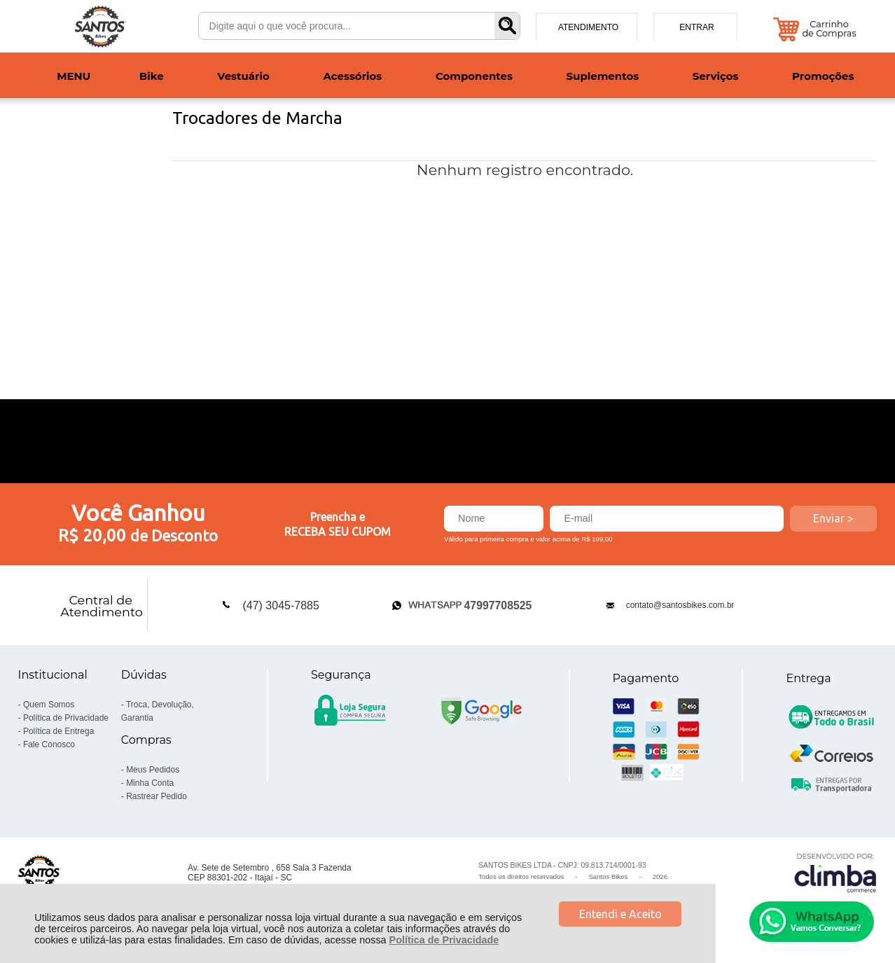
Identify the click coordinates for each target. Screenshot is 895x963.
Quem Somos (48, 704)
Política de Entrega (58, 731)
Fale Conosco (49, 744)
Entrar (696, 27)
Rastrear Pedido (156, 796)
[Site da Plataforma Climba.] (835, 872)
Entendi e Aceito (620, 914)
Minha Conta (150, 783)
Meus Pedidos (152, 770)
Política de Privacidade (444, 939)
